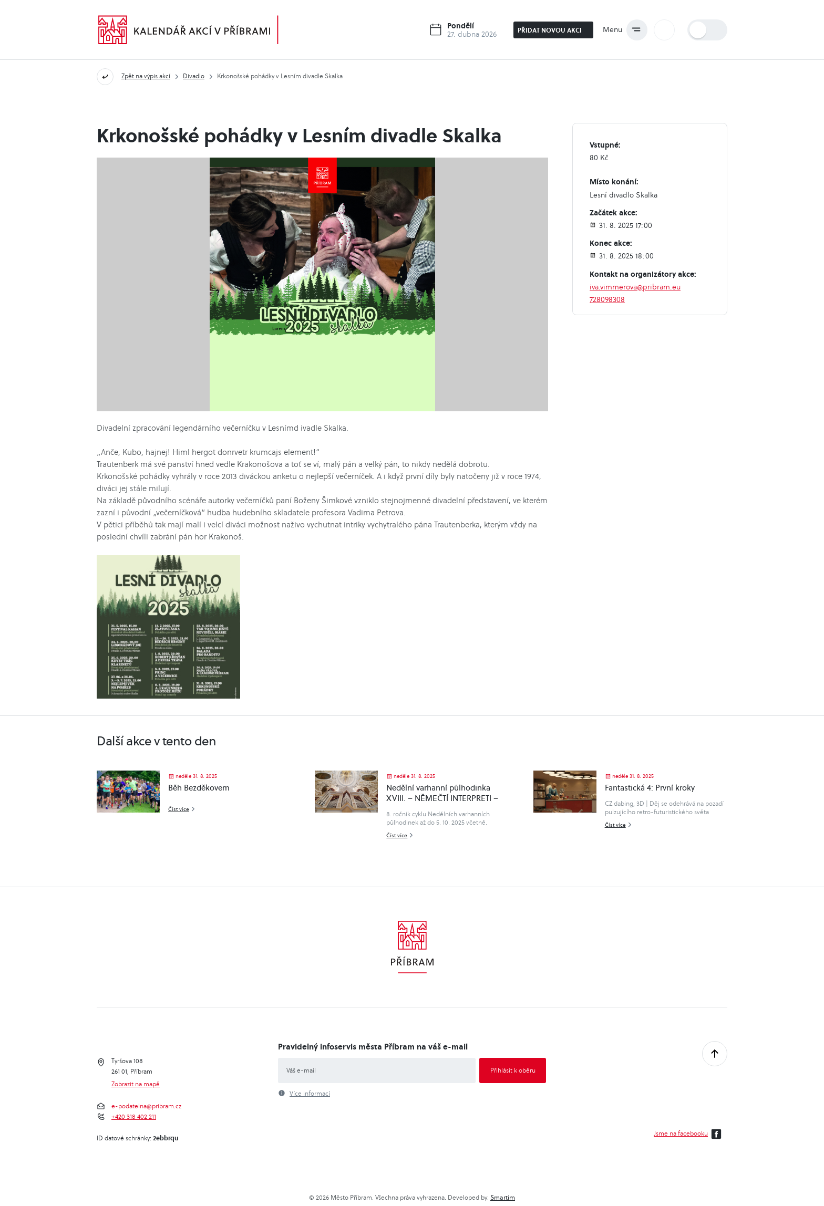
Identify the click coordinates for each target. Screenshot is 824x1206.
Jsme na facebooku (689, 1134)
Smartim (502, 1197)
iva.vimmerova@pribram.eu (635, 287)
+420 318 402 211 (133, 1117)
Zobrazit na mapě (135, 1084)
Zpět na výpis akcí (145, 75)
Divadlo (193, 75)
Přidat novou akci (554, 30)
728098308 (607, 299)
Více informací (310, 1093)
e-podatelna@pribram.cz (146, 1106)
